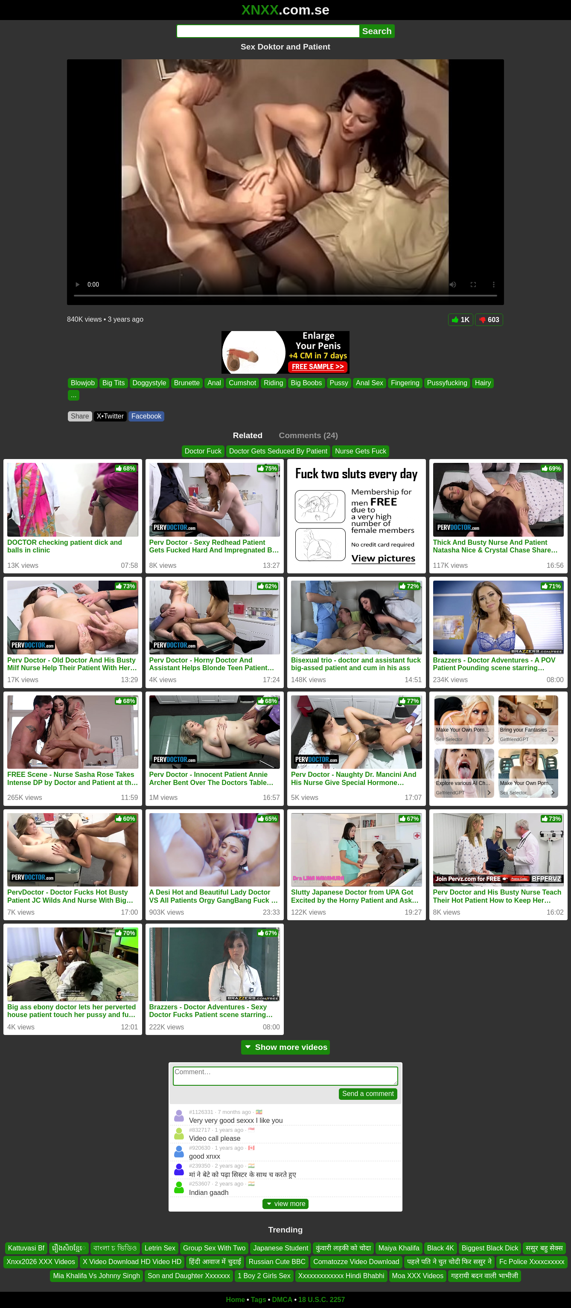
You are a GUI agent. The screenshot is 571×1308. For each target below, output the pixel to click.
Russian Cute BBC (277, 1262)
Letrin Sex (160, 1248)
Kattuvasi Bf (26, 1248)
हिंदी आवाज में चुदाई (215, 1262)
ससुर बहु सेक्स (544, 1248)
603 (489, 319)
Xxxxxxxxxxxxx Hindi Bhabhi (341, 1275)
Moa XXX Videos (418, 1275)
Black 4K (440, 1248)
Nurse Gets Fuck (360, 451)
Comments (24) (308, 435)
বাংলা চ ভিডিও (115, 1248)
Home (235, 1299)
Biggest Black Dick (490, 1248)
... (73, 395)
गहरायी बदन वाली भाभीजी (484, 1275)
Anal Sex (369, 383)
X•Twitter (110, 416)
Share (80, 416)
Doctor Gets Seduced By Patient (278, 451)
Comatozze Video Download (356, 1262)
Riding (273, 383)
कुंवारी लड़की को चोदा (343, 1248)
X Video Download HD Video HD (132, 1262)
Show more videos (286, 1047)
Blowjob (83, 383)
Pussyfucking (447, 383)
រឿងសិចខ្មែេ (69, 1248)
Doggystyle (149, 383)
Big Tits (113, 383)
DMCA (282, 1299)
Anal (214, 383)
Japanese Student (280, 1248)
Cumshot (242, 383)
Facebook (146, 416)
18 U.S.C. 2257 (321, 1299)
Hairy (483, 383)
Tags (258, 1299)
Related (247, 435)
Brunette (187, 383)
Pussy (339, 383)
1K (460, 319)
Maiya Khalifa (399, 1248)
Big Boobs (306, 383)
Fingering (405, 383)
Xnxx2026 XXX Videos (40, 1262)
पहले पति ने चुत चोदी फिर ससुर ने (449, 1262)
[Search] (267, 31)
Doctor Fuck (203, 451)
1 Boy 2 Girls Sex (264, 1275)
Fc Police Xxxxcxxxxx (532, 1262)
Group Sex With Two (214, 1248)
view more (285, 1203)
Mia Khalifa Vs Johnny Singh (96, 1275)
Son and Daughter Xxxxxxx (189, 1275)
